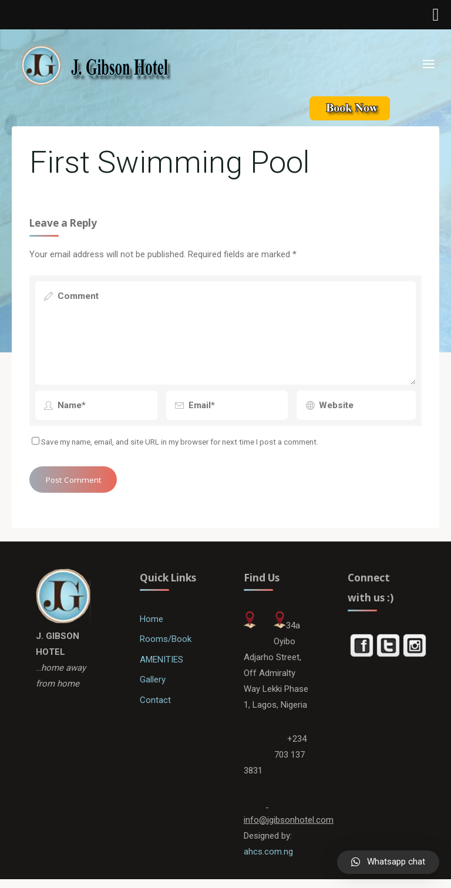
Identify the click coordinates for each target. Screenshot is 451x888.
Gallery (153, 685)
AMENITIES (163, 665)
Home (152, 624)
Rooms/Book (166, 644)
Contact (155, 706)
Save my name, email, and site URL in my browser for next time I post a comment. (176, 444)
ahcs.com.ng (268, 860)
